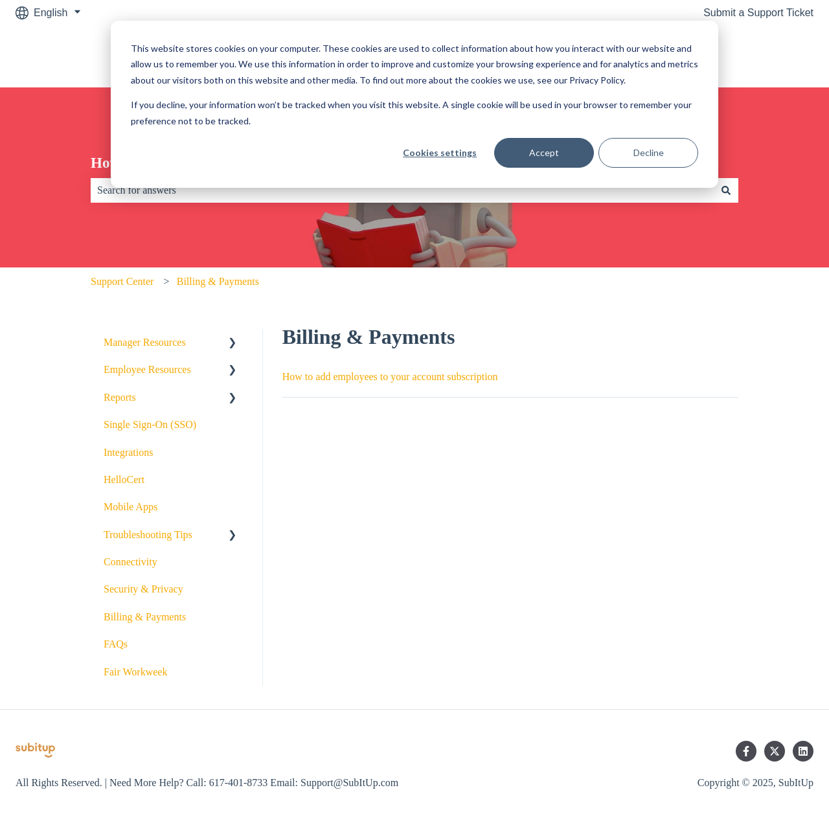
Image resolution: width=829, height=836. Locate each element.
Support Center (122, 281)
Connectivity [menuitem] (130, 561)
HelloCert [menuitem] (124, 479)
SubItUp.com (771, 56)
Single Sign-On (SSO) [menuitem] (150, 424)
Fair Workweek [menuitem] (135, 671)
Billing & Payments (218, 281)
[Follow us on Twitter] (774, 751)
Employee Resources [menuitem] (147, 369)
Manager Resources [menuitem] (145, 342)
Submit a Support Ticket (758, 12)
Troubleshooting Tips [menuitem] (148, 534)
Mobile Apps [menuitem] (130, 506)
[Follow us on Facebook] (746, 751)
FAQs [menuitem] (116, 644)
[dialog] (414, 104)
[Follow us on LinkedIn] (803, 751)
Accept (544, 152)
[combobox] (402, 190)
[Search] (726, 190)
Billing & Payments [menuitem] (145, 616)
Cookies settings (440, 152)
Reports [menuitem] (120, 397)
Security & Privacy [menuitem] (143, 588)
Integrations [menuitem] (128, 452)
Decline (648, 152)
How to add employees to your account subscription (390, 376)
